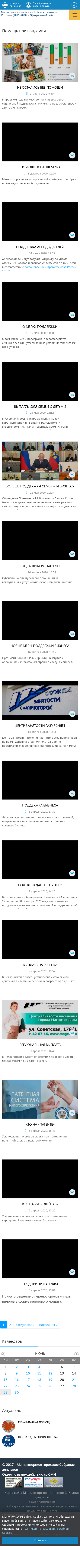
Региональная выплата (40, 1044)
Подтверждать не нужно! (40, 885)
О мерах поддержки (40, 326)
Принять (40, 1540)
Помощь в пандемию (40, 167)
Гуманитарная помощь (34, 1422)
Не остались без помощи (40, 87)
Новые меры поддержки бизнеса (40, 645)
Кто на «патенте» (40, 1124)
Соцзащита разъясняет (40, 566)
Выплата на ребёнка (40, 964)
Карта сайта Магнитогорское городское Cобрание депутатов (42, 1494)
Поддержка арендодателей (40, 246)
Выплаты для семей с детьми (40, 406)
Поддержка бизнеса (40, 805)
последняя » (48, 1325)
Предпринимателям (40, 1284)
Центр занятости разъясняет (40, 725)
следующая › (25, 1325)
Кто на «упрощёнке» (40, 1204)
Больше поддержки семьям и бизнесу (40, 486)
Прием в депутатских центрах (38, 1437)
